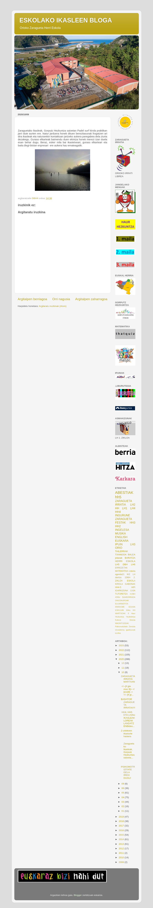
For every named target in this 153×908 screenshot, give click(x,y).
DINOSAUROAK (122, 600)
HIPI (133, 587)
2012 (122, 848)
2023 (122, 645)
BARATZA (130, 558)
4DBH (117, 597)
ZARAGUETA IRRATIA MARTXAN (128, 679)
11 (123, 667)
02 (123, 806)
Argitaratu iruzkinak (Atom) (52, 306)
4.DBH (132, 594)
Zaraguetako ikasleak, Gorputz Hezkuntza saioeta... (128, 749)
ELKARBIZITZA (121, 604)
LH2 (132, 504)
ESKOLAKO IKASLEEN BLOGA (66, 20)
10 (123, 672)
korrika (118, 633)
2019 (122, 816)
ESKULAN (119, 610)
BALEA (131, 554)
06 (123, 788)
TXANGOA (121, 554)
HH (117, 508)
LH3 (132, 544)
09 (123, 783)
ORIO (118, 547)
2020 (122, 659)
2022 (122, 650)
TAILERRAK (121, 551)
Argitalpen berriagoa (32, 299)
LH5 (117, 564)
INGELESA (122, 529)
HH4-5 (118, 587)
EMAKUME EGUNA (125, 607)
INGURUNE (122, 515)
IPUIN (119, 544)
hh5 (118, 497)
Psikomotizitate (121, 626)
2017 (122, 825)
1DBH (127, 577)
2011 (122, 853)
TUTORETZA (121, 594)
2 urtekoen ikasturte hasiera (126, 733)
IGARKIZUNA (121, 590)
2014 (122, 839)
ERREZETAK (121, 568)
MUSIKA (120, 533)
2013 (122, 844)
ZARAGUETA (123, 518)
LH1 (124, 508)
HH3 (132, 522)
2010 (122, 857)
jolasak (118, 558)
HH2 (118, 526)
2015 (122, 835)
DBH (125, 564)
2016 (122, 830)
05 (123, 792)
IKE (128, 574)
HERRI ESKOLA (125, 561)
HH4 (118, 511)
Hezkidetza (130, 617)
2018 (122, 821)
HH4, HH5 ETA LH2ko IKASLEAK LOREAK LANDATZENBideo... (128, 719)
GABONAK (130, 584)
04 (123, 797)
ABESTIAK (124, 492)
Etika (128, 610)
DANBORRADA (128, 597)
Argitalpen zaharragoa (91, 299)
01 (123, 811)
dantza (118, 577)
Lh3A (132, 590)
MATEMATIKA (121, 571)
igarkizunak (130, 630)
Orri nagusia (61, 299)
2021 (122, 654)
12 (123, 663)
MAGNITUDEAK (122, 623)
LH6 (133, 564)
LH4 (132, 508)
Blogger (78, 895)
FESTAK (120, 522)
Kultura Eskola (125, 620)
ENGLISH (121, 537)
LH (134, 574)
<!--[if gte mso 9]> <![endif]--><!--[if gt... (128, 690)
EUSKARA (121, 540)
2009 (122, 862)
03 (123, 802)
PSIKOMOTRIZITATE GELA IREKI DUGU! (128, 772)
